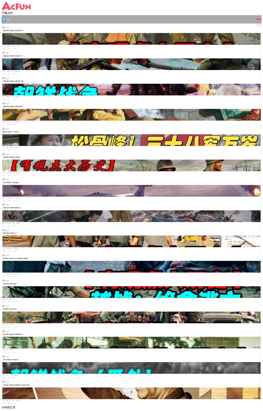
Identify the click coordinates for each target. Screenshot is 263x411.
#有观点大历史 (17, 71)
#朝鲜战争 (14, 46)
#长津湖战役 (8, 46)
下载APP (7, 13)
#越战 (11, 299)
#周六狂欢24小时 (9, 248)
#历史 (12, 71)
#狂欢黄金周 (18, 400)
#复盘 (18, 46)
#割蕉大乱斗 (8, 400)
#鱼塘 (4, 46)
